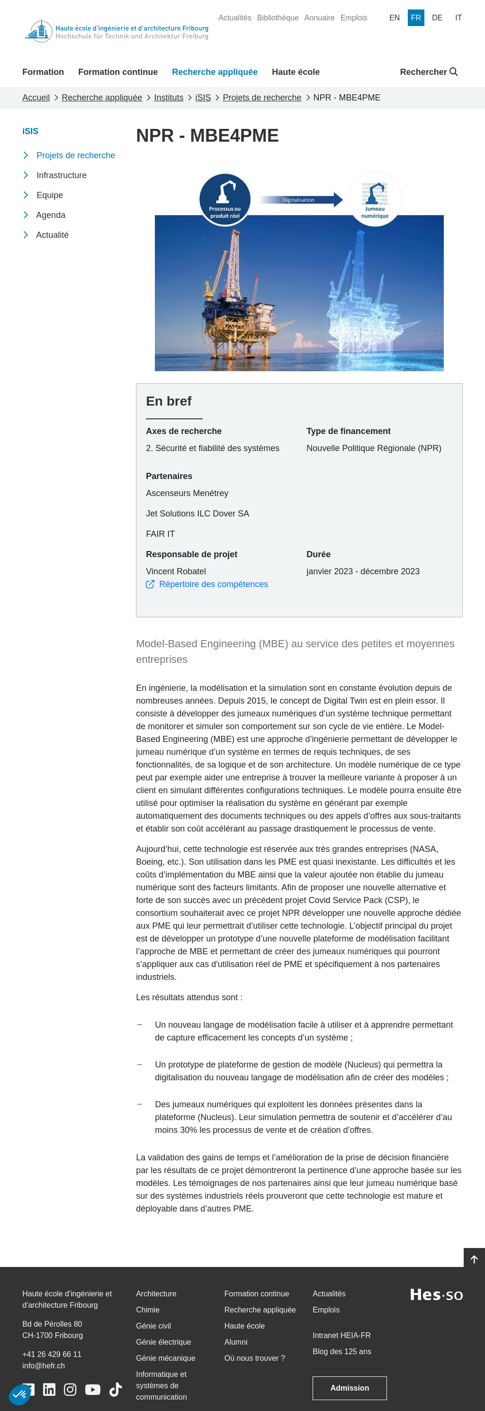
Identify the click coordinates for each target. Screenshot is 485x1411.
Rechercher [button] (429, 72)
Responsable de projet (191, 554)
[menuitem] (234, 18)
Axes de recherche (184, 431)
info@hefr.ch (43, 1366)
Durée (318, 554)
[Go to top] (474, 1260)
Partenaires (169, 476)
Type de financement (348, 431)
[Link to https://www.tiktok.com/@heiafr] (115, 1390)
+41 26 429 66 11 (51, 1354)
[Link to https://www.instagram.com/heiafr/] (70, 1390)
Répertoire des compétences (207, 584)
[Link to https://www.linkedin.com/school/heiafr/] (49, 1390)
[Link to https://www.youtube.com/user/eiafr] (93, 1390)
